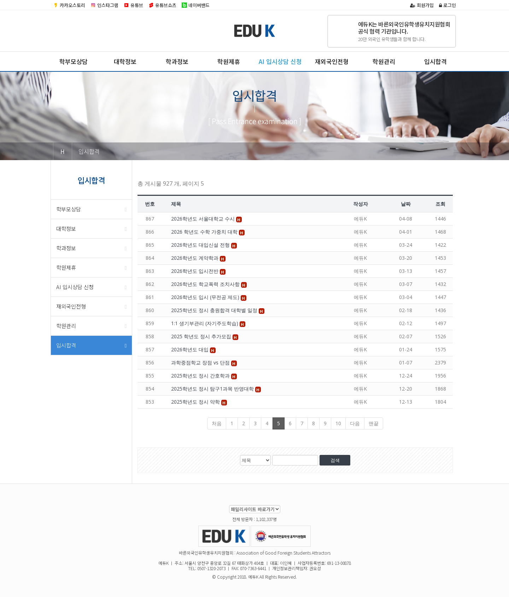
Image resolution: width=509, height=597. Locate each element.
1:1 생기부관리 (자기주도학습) (205, 323)
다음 (355, 423)
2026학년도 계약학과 (195, 257)
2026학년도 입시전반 (195, 271)
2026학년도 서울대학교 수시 (203, 218)
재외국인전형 (332, 61)
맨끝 (374, 423)
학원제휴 (228, 61)
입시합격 (435, 61)
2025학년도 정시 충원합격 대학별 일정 (215, 310)
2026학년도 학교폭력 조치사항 (206, 284)
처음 (217, 423)
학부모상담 (73, 61)
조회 (440, 203)
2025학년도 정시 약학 (196, 401)
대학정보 (125, 61)
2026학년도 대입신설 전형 (201, 244)
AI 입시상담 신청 (280, 61)
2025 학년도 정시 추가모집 (202, 336)
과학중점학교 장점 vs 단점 (201, 362)
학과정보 (177, 61)
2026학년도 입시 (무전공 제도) (206, 297)
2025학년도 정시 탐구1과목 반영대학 (213, 388)
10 (338, 423)
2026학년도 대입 (190, 349)
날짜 (406, 203)
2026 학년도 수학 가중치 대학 (205, 231)
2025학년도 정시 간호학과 (201, 375)
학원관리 (384, 61)
